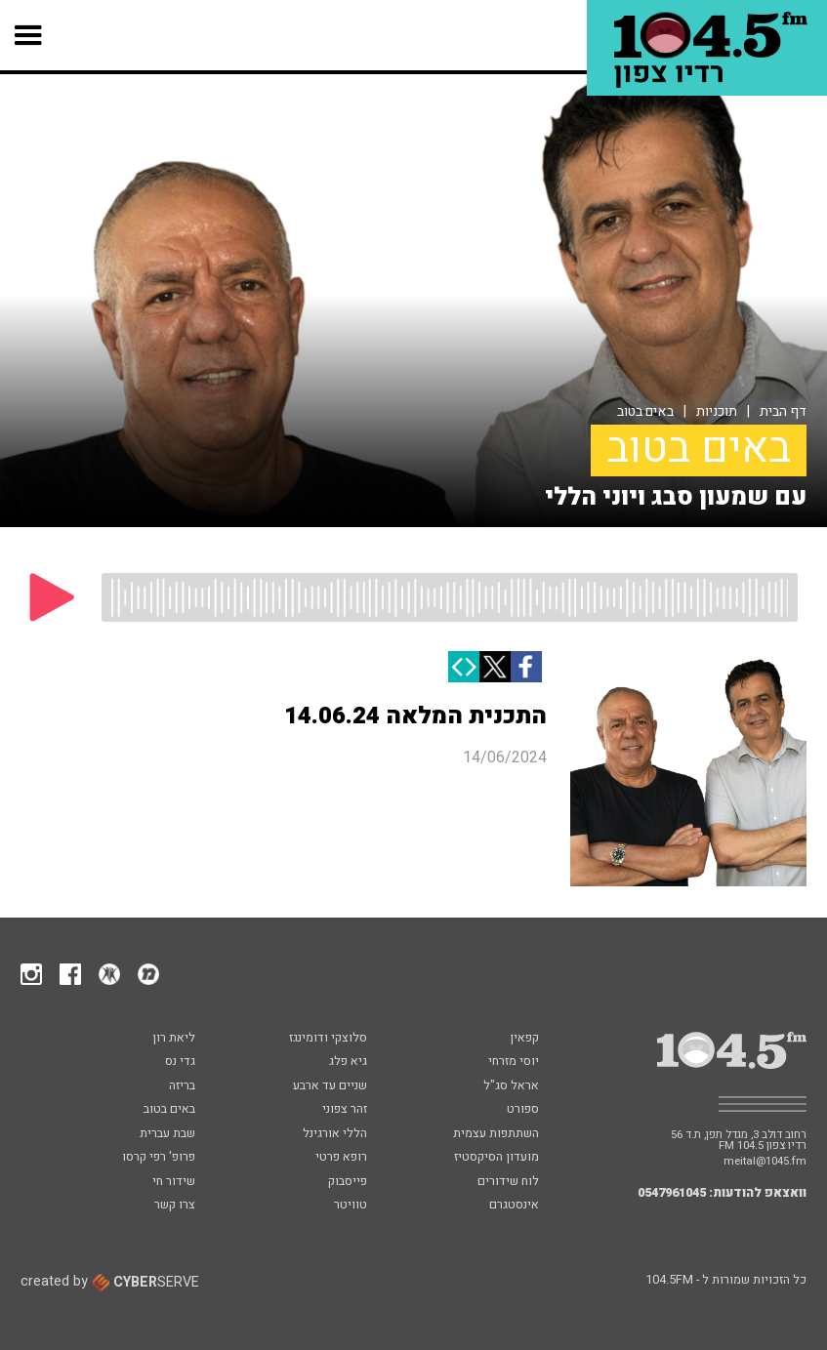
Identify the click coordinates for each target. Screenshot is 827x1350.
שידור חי (173, 1182)
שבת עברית (167, 1134)
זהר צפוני (344, 1110)
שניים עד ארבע (330, 1086)
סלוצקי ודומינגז (328, 1038)
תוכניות (716, 411)
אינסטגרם (514, 1205)
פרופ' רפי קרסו (158, 1158)
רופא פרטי (341, 1158)
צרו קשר (174, 1205)
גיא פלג (348, 1062)
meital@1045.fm (765, 1161)
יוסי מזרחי (513, 1062)
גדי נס (180, 1062)
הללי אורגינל (335, 1134)
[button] (29, 35)
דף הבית (783, 411)
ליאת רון (173, 1038)
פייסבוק (347, 1182)
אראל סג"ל (511, 1086)
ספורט (523, 1110)
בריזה (182, 1086)
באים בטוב (645, 411)
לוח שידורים (508, 1182)
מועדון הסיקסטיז (496, 1158)
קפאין (524, 1038)
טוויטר (350, 1205)
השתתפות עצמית (496, 1134)
